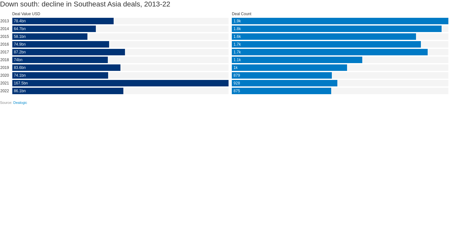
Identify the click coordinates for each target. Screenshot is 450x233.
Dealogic (20, 103)
